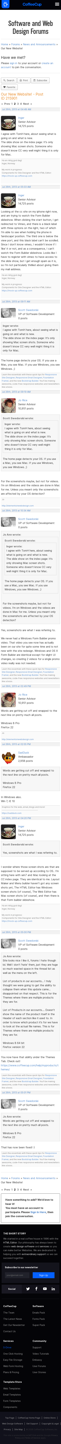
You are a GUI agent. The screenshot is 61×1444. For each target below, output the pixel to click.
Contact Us (9, 1331)
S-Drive (7, 1347)
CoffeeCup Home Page (29, 1418)
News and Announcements (39, 44)
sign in (14, 63)
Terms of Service (32, 1438)
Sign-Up (43, 1275)
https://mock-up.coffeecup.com (17, 176)
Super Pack (39, 1325)
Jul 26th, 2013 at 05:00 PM (16, 932)
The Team (8, 1312)
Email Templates (12, 1394)
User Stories (39, 1372)
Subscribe (40, 80)
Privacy (7, 1429)
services (44, 1246)
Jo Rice (22, 400)
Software (38, 1306)
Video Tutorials (41, 1353)
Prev (7, 103)
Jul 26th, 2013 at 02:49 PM (16, 686)
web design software (22, 1246)
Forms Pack (39, 1319)
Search (8, 80)
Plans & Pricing (11, 1372)
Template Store (12, 1382)
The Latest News (12, 1319)
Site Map (18, 1429)
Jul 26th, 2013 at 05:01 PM (16, 1092)
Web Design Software (12, 1423)
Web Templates (11, 1388)
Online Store (50, 1418)
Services (8, 1341)
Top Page (9, 1418)
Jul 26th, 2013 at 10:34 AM (16, 510)
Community (39, 1341)
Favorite (9, 87)
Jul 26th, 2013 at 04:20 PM (16, 818)
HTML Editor (10, 1242)
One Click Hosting (13, 1353)
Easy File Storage (12, 1359)
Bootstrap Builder (30, 381)
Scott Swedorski (28, 310)
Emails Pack (39, 1312)
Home (4, 44)
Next (26, 103)
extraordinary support (34, 1254)
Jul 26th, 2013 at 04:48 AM (16, 109)
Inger (21, 117)
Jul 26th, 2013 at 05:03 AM (16, 187)
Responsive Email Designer (29, 377)
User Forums (39, 1366)
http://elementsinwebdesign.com (18, 505)
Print (24, 80)
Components (10, 1407)
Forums (15, 44)
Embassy (37, 1359)
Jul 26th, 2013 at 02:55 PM (16, 744)
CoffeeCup (9, 1306)
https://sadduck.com (11, 813)
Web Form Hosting (13, 1366)
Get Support (32, 1423)
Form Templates (12, 1401)
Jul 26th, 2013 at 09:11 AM (16, 301)
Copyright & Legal (50, 1423)
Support (37, 1347)
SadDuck (23, 752)
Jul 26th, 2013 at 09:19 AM (16, 392)
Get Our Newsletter (14, 1325)
